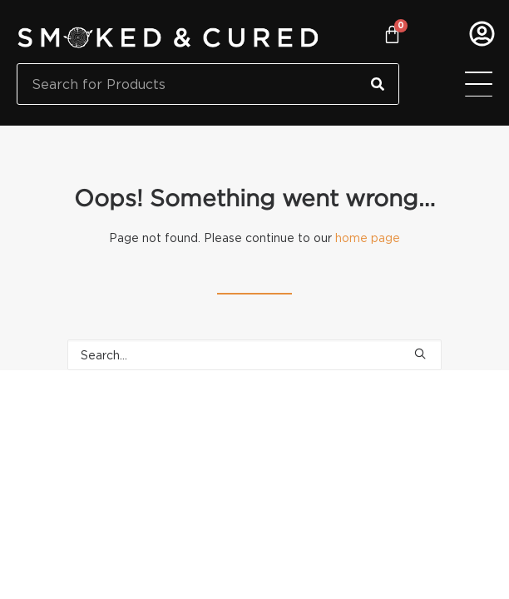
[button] (420, 353)
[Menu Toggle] (478, 84)
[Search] (377, 84)
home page (367, 237)
